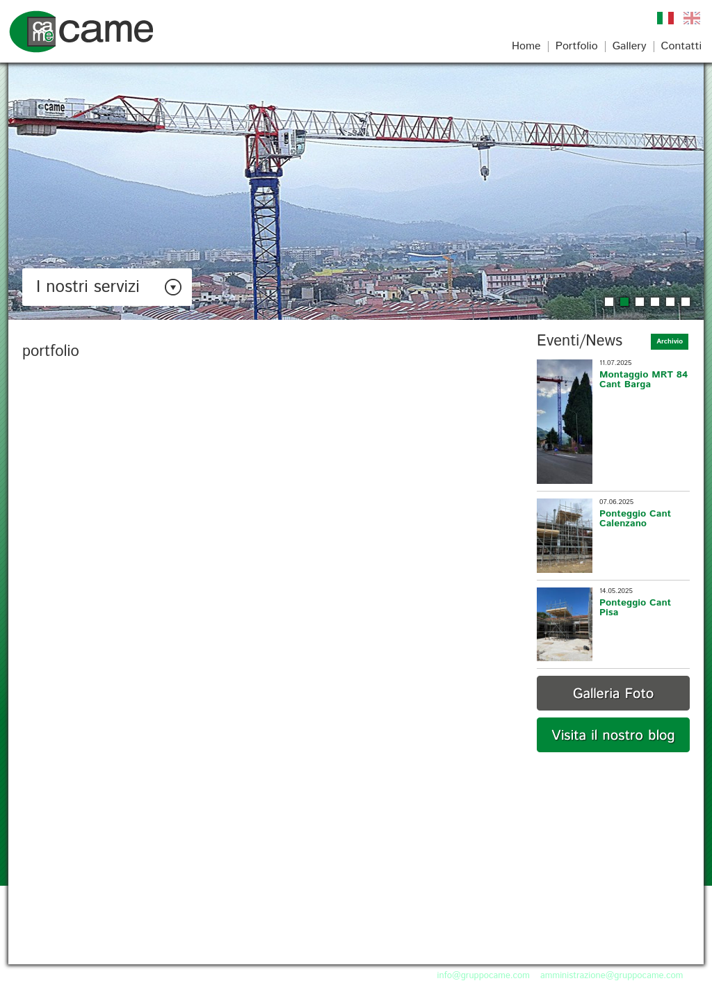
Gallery (630, 46)
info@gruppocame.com (483, 975)
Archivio (669, 341)
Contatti (681, 46)
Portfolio (577, 46)
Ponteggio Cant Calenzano (635, 518)
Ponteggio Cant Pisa (635, 607)
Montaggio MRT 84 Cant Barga (643, 379)
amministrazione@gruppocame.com (611, 975)
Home (526, 46)
